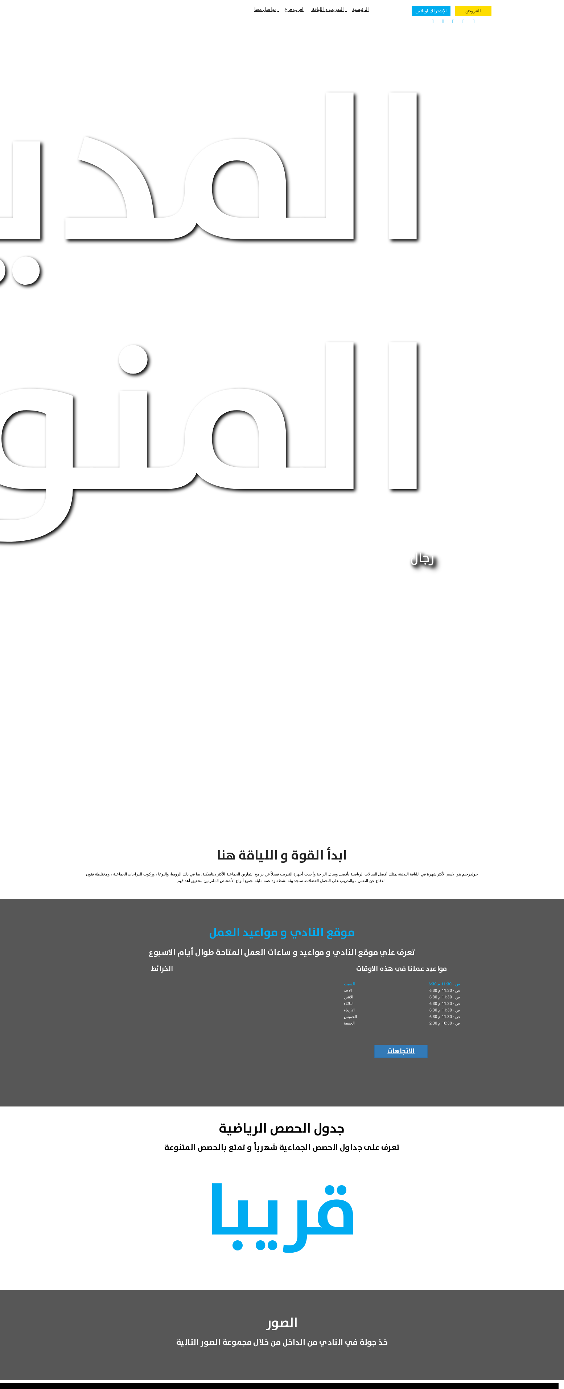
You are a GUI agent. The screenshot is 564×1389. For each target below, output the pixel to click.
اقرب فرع (294, 9)
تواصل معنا (267, 9)
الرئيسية (360, 9)
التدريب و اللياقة (329, 9)
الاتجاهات (401, 1051)
